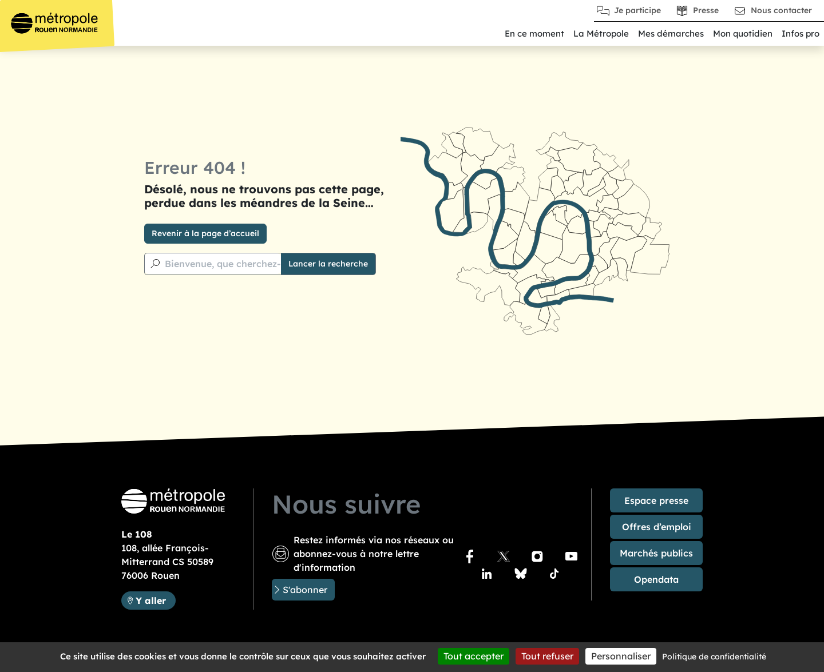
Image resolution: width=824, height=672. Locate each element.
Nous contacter (781, 10)
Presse (706, 10)
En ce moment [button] (534, 33)
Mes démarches (671, 33)
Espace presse (656, 500)
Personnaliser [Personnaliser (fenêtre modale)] (621, 656)
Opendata (656, 579)
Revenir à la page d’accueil (205, 233)
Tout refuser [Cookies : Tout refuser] (547, 656)
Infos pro (800, 33)
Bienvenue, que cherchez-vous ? (237, 263)
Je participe (637, 10)
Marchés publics (656, 553)
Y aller (155, 599)
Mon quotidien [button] (742, 33)
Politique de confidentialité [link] (714, 656)
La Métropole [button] (601, 33)
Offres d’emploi (656, 526)
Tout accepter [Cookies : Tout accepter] (473, 656)
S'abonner (305, 589)
